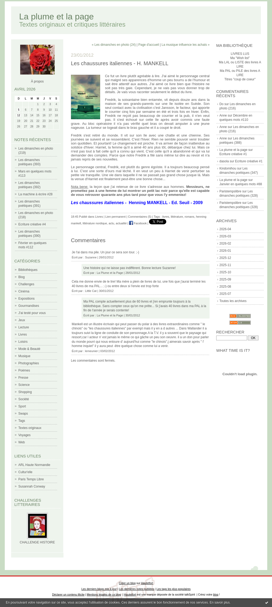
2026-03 (225, 236)
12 (18, 115)
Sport (22, 406)
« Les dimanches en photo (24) (113, 45)
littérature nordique (95, 223)
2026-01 (225, 251)
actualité (121, 223)
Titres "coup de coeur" (240, 79)
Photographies (28, 363)
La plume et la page (56, 16)
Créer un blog (127, 583)
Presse (23, 377)
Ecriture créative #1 (233, 154)
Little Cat (90, 290)
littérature (177, 216)
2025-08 (225, 286)
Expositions (26, 298)
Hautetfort (147, 583)
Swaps (23, 413)
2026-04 (225, 229)
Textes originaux (29, 428)
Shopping (25, 392)
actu (111, 223)
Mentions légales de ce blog (104, 594)
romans (189, 216)
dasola (224, 161)
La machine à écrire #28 (35, 194)
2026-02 (225, 243)
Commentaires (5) (139, 216)
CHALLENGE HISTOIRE (37, 542)
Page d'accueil (148, 45)
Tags (21, 421)
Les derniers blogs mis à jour (99, 589)
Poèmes (24, 370)
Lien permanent (115, 216)
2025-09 (225, 279)
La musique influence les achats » (186, 45)
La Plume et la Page (110, 272)
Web (21, 442)
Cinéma (23, 291)
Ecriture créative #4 (32, 224)
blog (215, 594)
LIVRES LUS (240, 54)
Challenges (26, 284)
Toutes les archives (232, 301)
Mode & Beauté (29, 349)
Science (24, 385)
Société (23, 399)
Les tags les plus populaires (173, 589)
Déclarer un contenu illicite (68, 594)
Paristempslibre (230, 191)
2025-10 (225, 272)
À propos (37, 81)
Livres (22, 334)
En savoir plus (220, 602)
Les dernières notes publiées (136, 589)
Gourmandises (28, 306)
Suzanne (90, 257)
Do (221, 104)
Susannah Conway (31, 486)
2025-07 (225, 294)
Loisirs (23, 342)
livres (165, 216)
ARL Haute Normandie (34, 465)
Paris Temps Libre (31, 479)
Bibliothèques (27, 270)
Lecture (23, 327)
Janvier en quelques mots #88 (240, 184)
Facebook (138, 223)
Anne (223, 115)
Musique (24, 356)
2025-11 (225, 265)
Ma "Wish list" (240, 58)
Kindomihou (227, 168)
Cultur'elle (25, 472)
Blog (21, 277)
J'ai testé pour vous (32, 313)
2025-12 (225, 258)
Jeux (21, 320)
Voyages (24, 435)
